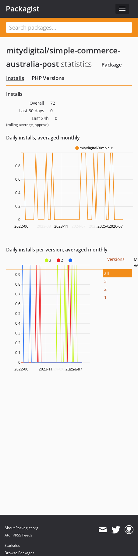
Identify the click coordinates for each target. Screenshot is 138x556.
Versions (116, 259)
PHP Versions (48, 77)
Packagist (23, 8)
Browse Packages (19, 552)
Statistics (12, 545)
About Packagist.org (21, 527)
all (106, 273)
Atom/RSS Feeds (18, 535)
